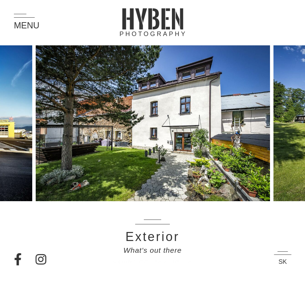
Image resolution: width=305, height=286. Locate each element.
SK (286, 261)
